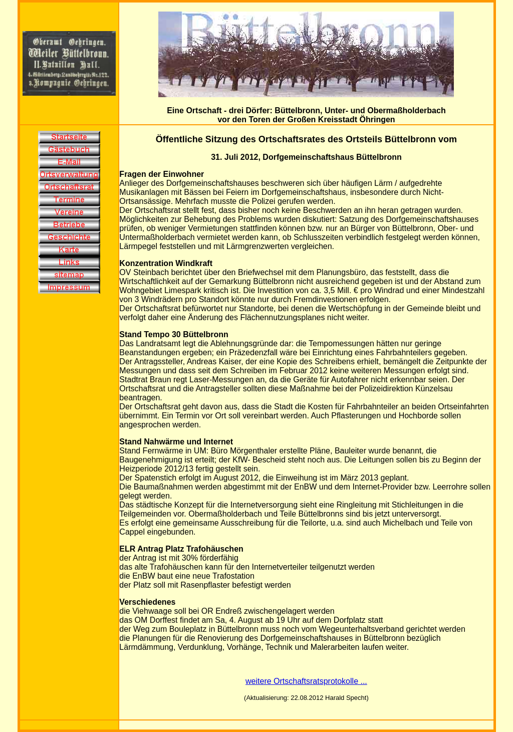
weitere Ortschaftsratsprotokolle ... (306, 681)
